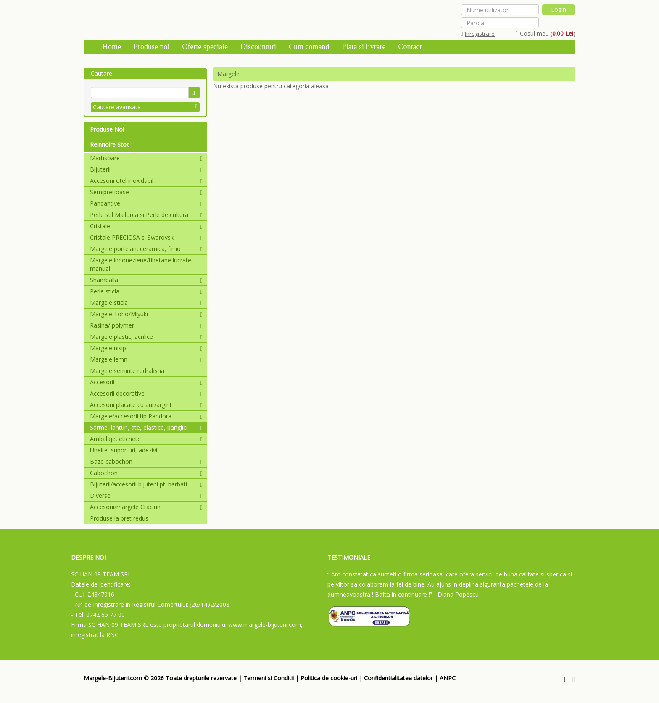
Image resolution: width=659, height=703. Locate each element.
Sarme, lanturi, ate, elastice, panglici (146, 427)
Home (112, 46)
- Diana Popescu (456, 594)
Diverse (146, 496)
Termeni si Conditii (268, 678)
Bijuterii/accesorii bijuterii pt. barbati (146, 484)
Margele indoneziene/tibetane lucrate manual (140, 264)
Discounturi (258, 46)
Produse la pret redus (119, 518)
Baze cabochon (146, 461)
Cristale (146, 226)
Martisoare (146, 158)
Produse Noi (107, 129)
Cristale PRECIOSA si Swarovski (146, 237)
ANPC (448, 678)
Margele (228, 74)
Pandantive (146, 203)
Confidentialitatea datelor (398, 678)
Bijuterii (146, 169)
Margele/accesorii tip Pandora (146, 416)
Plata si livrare (363, 46)
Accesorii (146, 382)
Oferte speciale (205, 46)
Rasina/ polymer (146, 325)
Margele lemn (146, 359)
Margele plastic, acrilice (146, 337)
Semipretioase (146, 192)
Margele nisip (146, 348)
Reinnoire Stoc (109, 144)
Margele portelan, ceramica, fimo (146, 249)
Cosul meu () (545, 33)
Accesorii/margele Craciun (146, 507)
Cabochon (146, 473)
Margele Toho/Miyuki (146, 314)
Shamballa (146, 280)
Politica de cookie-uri (329, 678)
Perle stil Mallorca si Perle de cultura (146, 215)
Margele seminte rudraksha (127, 371)
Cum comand (309, 46)
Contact (410, 46)
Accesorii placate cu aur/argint (146, 405)
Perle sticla (146, 291)
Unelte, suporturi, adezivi (123, 450)
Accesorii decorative (146, 393)
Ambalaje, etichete (146, 439)
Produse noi (152, 46)
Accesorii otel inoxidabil (146, 181)
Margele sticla (146, 303)
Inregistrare (478, 33)
